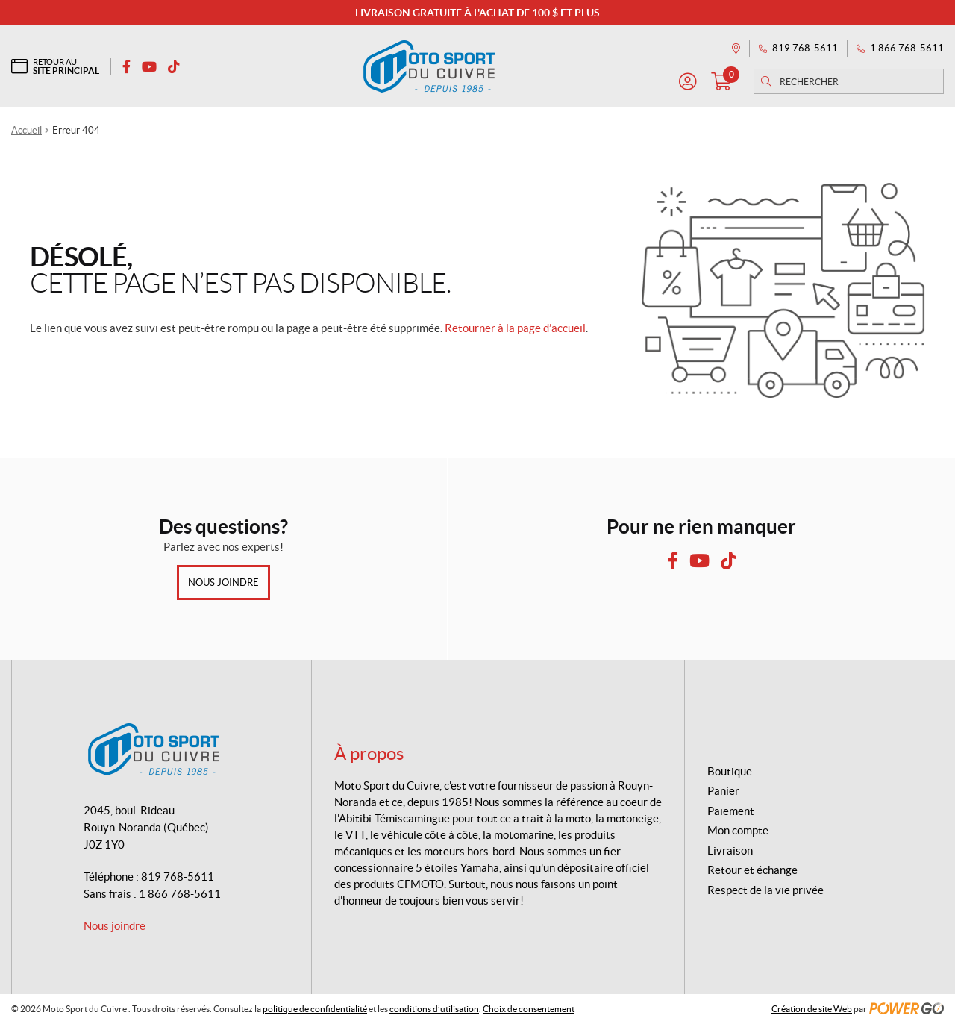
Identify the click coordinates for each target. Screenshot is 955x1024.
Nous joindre (223, 582)
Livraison (730, 850)
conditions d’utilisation (434, 1009)
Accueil (26, 130)
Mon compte (737, 830)
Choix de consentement (528, 1009)
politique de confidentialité (315, 1009)
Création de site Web (811, 1009)
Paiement (730, 811)
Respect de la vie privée (765, 890)
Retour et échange (752, 870)
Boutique (729, 771)
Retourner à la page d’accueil (515, 328)
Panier (723, 790)
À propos (369, 753)
